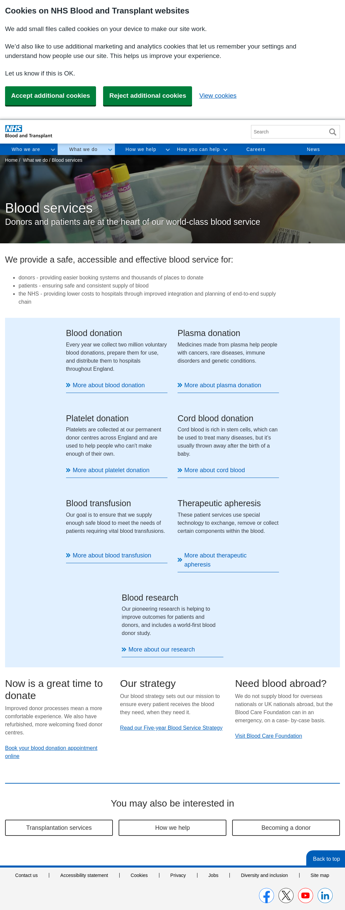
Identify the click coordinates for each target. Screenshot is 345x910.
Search (332, 132)
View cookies (218, 95)
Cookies (139, 790)
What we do (83, 149)
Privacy (178, 790)
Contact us (26, 790)
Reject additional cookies (147, 95)
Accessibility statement (84, 790)
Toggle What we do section (110, 149)
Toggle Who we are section (53, 149)
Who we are (25, 149)
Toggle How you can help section (225, 149)
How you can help (198, 149)
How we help (141, 149)
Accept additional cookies (50, 95)
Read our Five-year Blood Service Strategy (171, 643)
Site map (320, 790)
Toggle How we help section (167, 149)
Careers (255, 149)
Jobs (214, 790)
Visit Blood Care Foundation (268, 651)
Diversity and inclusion (264, 790)
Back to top (326, 774)
